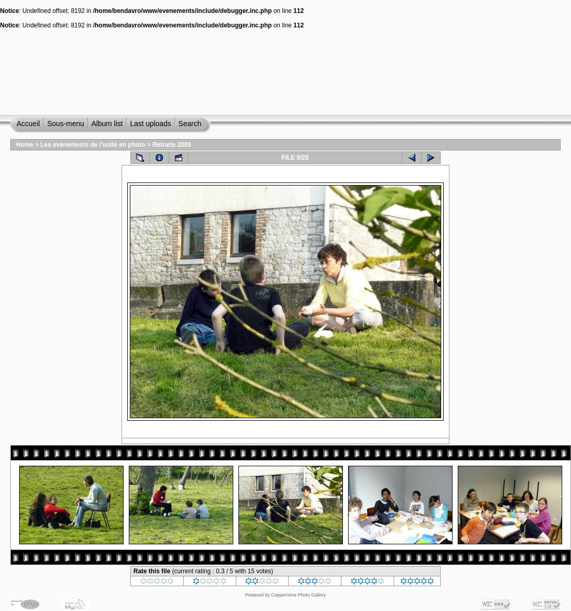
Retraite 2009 (172, 144)
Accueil (28, 123)
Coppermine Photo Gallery (298, 595)
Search (189, 123)
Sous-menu (65, 123)
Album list (107, 123)
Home (24, 144)
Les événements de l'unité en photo (92, 144)
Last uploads (150, 123)
